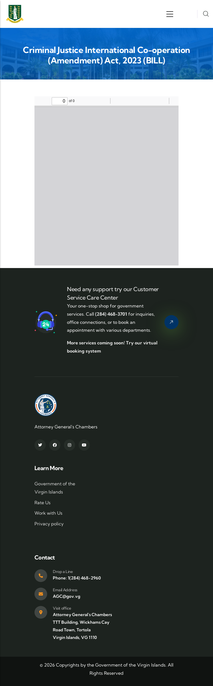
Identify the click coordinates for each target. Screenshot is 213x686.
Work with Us (48, 513)
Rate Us (42, 502)
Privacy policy (49, 523)
